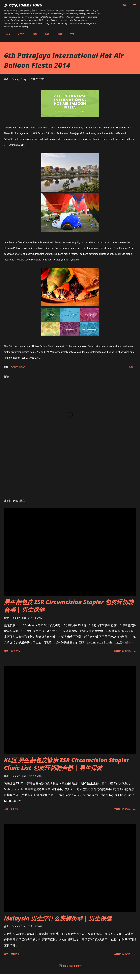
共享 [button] (131, 367)
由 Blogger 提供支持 (70, 966)
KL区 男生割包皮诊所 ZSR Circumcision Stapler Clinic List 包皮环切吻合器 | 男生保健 (66, 764)
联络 (70, 33)
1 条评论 (15, 809)
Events (14, 367)
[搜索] (124, 5)
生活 (46, 33)
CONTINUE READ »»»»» (124, 651)
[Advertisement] (70, 474)
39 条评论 (15, 651)
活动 (58, 33)
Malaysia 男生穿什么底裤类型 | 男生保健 (58, 918)
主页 (6, 33)
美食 (33, 33)
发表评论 (15, 953)
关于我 (20, 33)
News (22, 367)
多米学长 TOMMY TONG (23, 5)
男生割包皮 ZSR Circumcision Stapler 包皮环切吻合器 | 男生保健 (69, 605)
